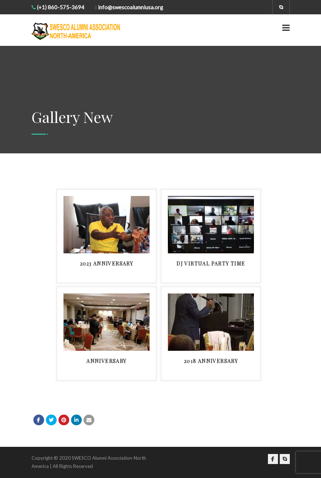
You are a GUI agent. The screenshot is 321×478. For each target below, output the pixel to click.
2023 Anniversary (106, 263)
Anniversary (106, 361)
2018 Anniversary (211, 361)
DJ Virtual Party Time (210, 263)
